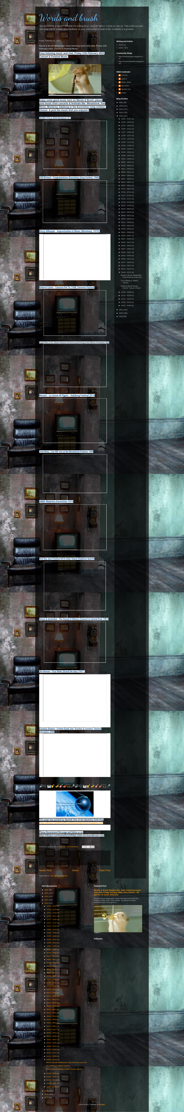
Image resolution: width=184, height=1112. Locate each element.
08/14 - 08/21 (126, 182)
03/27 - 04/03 (126, 249)
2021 (121, 310)
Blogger (102, 1104)
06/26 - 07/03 (126, 206)
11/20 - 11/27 (126, 136)
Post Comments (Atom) (59, 876)
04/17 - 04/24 (126, 239)
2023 (121, 112)
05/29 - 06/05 (126, 219)
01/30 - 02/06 (126, 292)
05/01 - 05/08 (126, 232)
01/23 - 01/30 (126, 295)
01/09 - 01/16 (126, 302)
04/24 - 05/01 (126, 236)
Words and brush (68, 17)
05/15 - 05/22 (126, 226)
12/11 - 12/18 (126, 126)
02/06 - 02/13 (126, 272)
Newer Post (45, 870)
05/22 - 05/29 (126, 222)
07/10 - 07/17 (126, 199)
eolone (123, 93)
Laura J (121, 48)
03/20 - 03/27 (126, 252)
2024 (121, 109)
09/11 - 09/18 (126, 169)
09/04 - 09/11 (126, 172)
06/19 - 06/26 (126, 209)
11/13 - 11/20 (126, 139)
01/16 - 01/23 (126, 299)
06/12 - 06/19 (126, 212)
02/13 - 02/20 (126, 269)
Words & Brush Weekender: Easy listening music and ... (132, 276)
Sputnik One (126, 89)
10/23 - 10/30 (126, 149)
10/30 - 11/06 (126, 146)
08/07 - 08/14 (126, 186)
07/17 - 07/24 (126, 196)
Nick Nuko (125, 86)
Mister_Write (126, 82)
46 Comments (72, 847)
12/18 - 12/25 (126, 122)
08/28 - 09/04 (126, 176)
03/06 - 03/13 (126, 259)
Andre (121, 45)
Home (75, 870)
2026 (121, 102)
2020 (121, 313)
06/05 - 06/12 (126, 216)
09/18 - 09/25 (126, 166)
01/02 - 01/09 (126, 305)
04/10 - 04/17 (126, 242)
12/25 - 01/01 (126, 119)
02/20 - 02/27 (126, 266)
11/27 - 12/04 (126, 132)
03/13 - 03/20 (126, 256)
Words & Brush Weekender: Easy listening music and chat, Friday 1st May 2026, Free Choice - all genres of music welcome (117, 892)
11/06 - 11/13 (126, 142)
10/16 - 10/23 (126, 152)
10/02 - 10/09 (126, 159)
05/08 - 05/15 (126, 229)
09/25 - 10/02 (126, 162)
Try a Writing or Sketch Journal (58, 1066)
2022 (121, 116)
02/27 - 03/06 (126, 262)
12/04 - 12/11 (126, 129)
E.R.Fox (124, 75)
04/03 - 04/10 (126, 246)
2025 (121, 106)
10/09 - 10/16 (126, 156)
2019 (121, 316)
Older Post (104, 870)
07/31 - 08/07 (126, 189)
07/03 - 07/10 (126, 202)
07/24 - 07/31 (126, 192)
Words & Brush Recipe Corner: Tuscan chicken (131, 287)
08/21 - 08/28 (126, 179)
